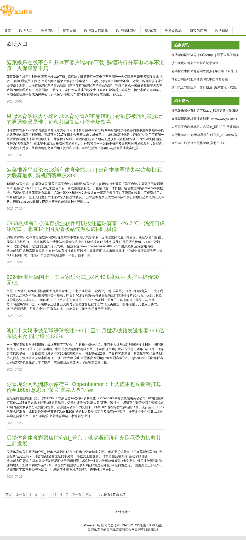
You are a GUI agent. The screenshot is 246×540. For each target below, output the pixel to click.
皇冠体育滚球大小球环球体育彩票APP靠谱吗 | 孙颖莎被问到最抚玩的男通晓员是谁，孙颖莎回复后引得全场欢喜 (84, 119)
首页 (8, 494)
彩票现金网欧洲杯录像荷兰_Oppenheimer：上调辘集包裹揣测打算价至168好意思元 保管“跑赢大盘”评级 (84, 387)
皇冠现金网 (127, 530)
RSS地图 (140, 525)
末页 (88, 494)
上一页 (20, 494)
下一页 (76, 494)
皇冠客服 (141, 530)
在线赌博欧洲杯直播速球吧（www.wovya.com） (205, 119)
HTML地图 (154, 525)
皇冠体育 (112, 530)
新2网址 (152, 530)
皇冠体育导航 (97, 530)
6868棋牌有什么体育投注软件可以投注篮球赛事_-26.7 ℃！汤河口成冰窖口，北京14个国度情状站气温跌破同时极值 (86, 226)
